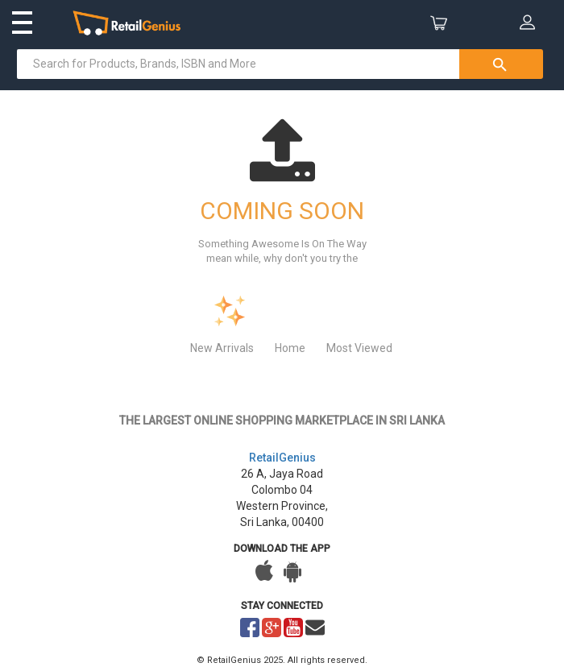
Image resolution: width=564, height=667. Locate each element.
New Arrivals (222, 348)
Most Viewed (359, 348)
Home (290, 348)
